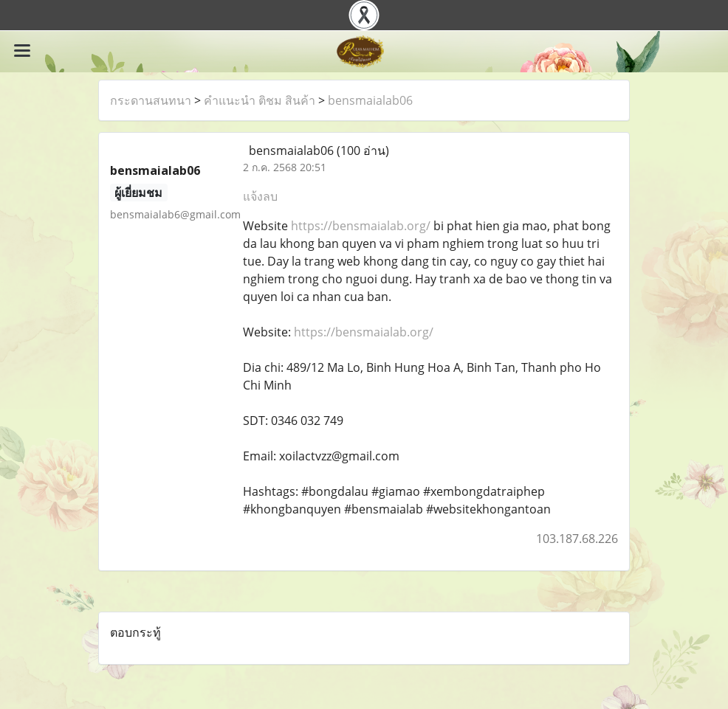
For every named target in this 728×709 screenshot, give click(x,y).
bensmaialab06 (370, 100)
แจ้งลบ (260, 196)
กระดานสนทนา (150, 100)
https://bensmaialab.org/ (360, 226)
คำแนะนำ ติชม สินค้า (259, 100)
